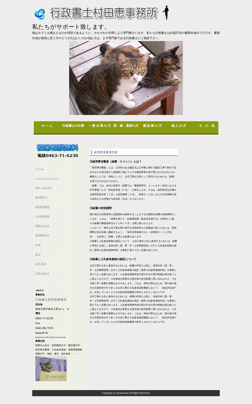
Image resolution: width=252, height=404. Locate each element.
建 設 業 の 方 (152, 125)
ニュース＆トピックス (47, 178)
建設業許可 (41, 197)
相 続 (38, 244)
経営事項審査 (42, 207)
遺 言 (38, 254)
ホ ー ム (46, 125)
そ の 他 (207, 125)
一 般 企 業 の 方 (99, 125)
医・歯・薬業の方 (126, 125)
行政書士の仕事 (73, 125)
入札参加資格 (42, 216)
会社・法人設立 (43, 187)
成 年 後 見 (40, 263)
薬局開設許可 (42, 235)
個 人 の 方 (178, 125)
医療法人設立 (42, 225)
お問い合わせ (42, 273)
